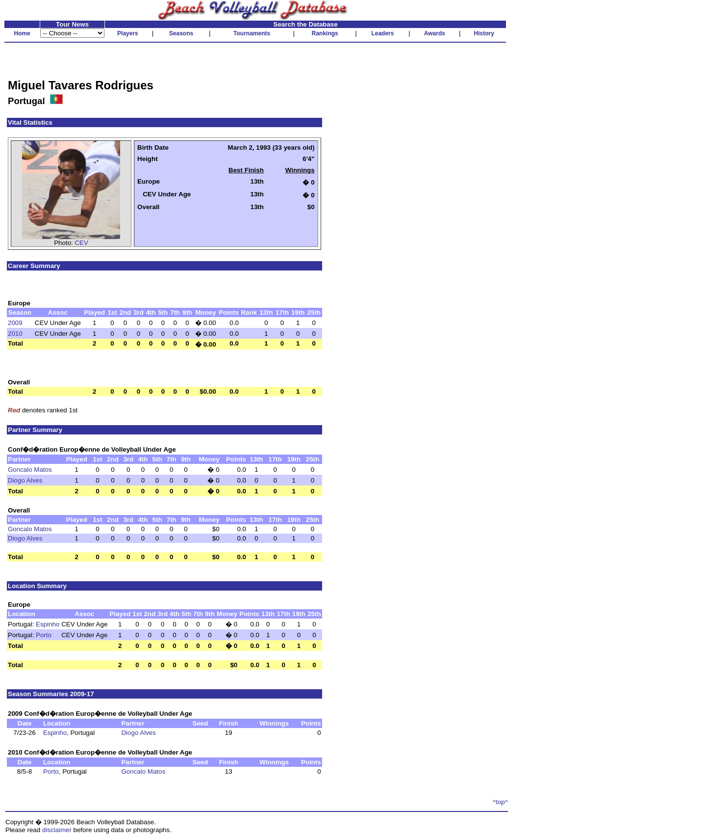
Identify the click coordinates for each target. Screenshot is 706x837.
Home (22, 33)
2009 (15, 322)
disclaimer (57, 830)
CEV (81, 242)
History (484, 33)
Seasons (181, 33)
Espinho (47, 624)
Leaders (382, 33)
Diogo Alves (25, 480)
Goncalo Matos (30, 469)
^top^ (500, 802)
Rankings (325, 33)
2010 (15, 333)
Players (127, 33)
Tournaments (251, 33)
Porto (43, 635)
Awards (434, 33)
